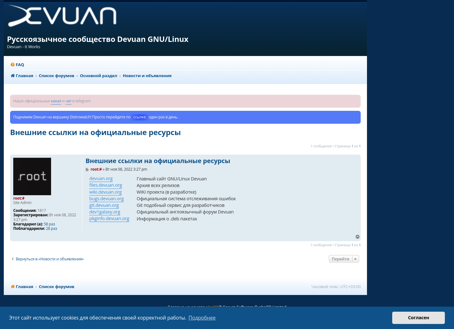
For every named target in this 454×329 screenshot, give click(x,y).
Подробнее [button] (202, 317)
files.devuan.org (105, 185)
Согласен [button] (418, 317)
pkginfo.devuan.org (109, 218)
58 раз (49, 224)
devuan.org (101, 178)
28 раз (51, 228)
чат (69, 101)
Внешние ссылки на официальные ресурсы (95, 132)
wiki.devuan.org (105, 192)
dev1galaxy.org (104, 212)
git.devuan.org (104, 205)
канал (56, 101)
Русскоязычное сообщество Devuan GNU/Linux (98, 39)
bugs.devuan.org (106, 198)
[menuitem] (17, 64)
